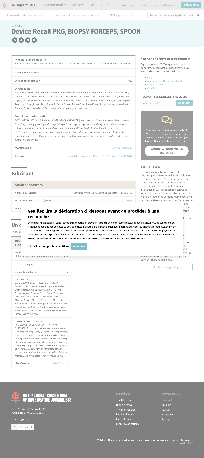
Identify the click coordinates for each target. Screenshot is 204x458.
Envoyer (79, 246)
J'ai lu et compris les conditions (50, 246)
